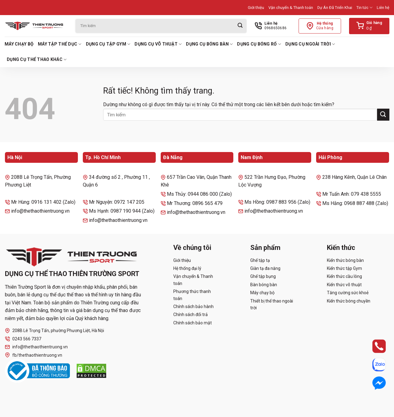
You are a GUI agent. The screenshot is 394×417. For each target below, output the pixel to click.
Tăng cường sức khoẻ (347, 292)
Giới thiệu (256, 7)
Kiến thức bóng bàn (345, 260)
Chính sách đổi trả (190, 314)
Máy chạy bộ (19, 44)
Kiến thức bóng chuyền (348, 301)
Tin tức (364, 7)
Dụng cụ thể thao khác (36, 59)
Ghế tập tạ (260, 260)
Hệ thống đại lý (187, 268)
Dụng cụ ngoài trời (310, 44)
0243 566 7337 (23, 339)
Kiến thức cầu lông (344, 276)
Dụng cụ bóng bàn (209, 44)
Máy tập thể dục (60, 44)
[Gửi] (240, 26)
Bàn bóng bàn (263, 284)
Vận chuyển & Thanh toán (290, 7)
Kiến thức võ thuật (344, 284)
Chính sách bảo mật (192, 322)
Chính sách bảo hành (193, 306)
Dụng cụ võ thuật (158, 44)
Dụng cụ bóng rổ (259, 44)
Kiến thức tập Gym (344, 268)
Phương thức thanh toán (192, 295)
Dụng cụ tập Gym (108, 44)
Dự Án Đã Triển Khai (334, 7)
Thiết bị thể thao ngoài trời (271, 304)
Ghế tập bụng (263, 276)
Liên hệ (383, 7)
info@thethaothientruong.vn (36, 347)
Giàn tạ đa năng (265, 268)
